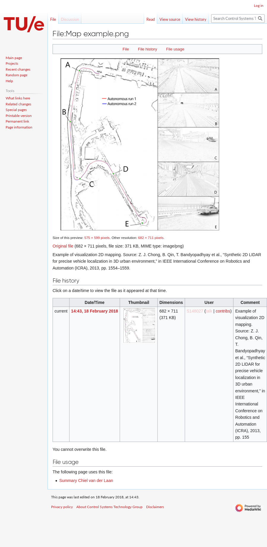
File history (147, 49)
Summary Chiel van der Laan (86, 480)
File (126, 49)
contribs (223, 311)
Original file (63, 246)
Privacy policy (62, 507)
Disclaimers (155, 507)
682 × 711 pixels (150, 238)
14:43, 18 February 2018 (94, 311)
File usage (175, 49)
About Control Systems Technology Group (109, 507)
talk (209, 311)
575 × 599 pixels (97, 238)
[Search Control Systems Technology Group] (238, 18)
